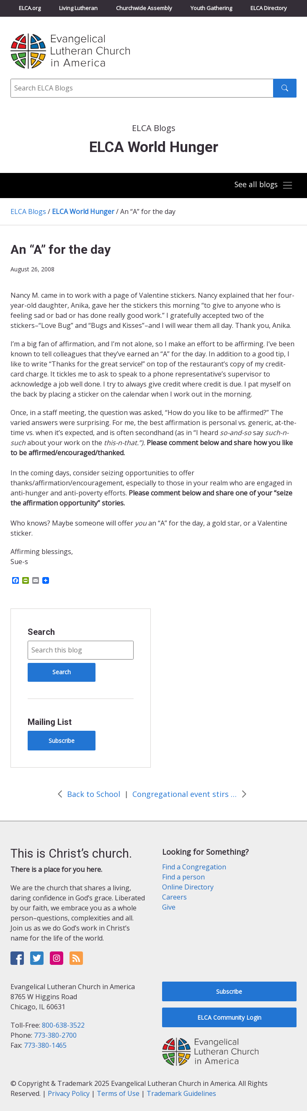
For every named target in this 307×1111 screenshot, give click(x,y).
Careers (174, 897)
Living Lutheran (78, 8)
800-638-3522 (63, 1025)
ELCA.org (30, 8)
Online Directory (188, 887)
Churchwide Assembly (144, 8)
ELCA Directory (268, 8)
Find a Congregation (194, 866)
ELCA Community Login (229, 1017)
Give (168, 907)
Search (41, 632)
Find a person (183, 877)
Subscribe (62, 741)
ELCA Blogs (28, 211)
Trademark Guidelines (181, 1093)
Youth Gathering (211, 8)
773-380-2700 (55, 1035)
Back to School (93, 794)
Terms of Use (118, 1093)
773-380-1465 (45, 1045)
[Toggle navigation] (263, 185)
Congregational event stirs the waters (184, 794)
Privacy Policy (69, 1093)
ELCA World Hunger (83, 211)
